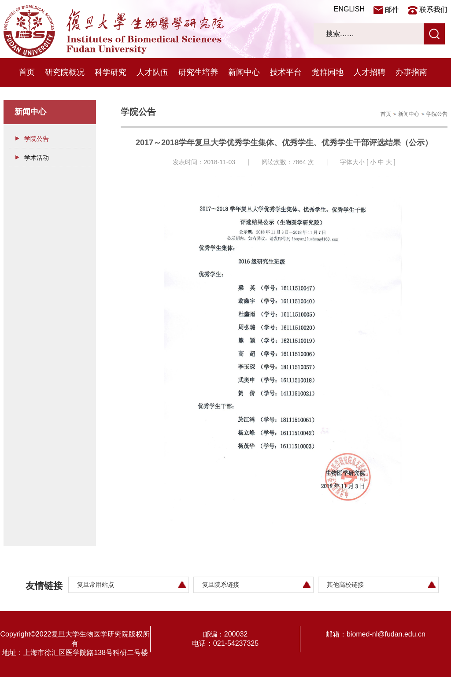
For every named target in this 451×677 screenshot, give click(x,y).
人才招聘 (369, 72)
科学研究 (110, 72)
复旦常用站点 (95, 584)
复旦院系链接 (220, 584)
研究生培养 (198, 72)
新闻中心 (244, 72)
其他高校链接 (345, 584)
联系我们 (433, 9)
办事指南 (411, 72)
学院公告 (36, 138)
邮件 (392, 9)
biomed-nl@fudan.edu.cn (386, 634)
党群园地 (328, 72)
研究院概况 (65, 72)
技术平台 (286, 72)
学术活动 (36, 157)
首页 (27, 72)
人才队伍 (152, 72)
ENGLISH (349, 9)
